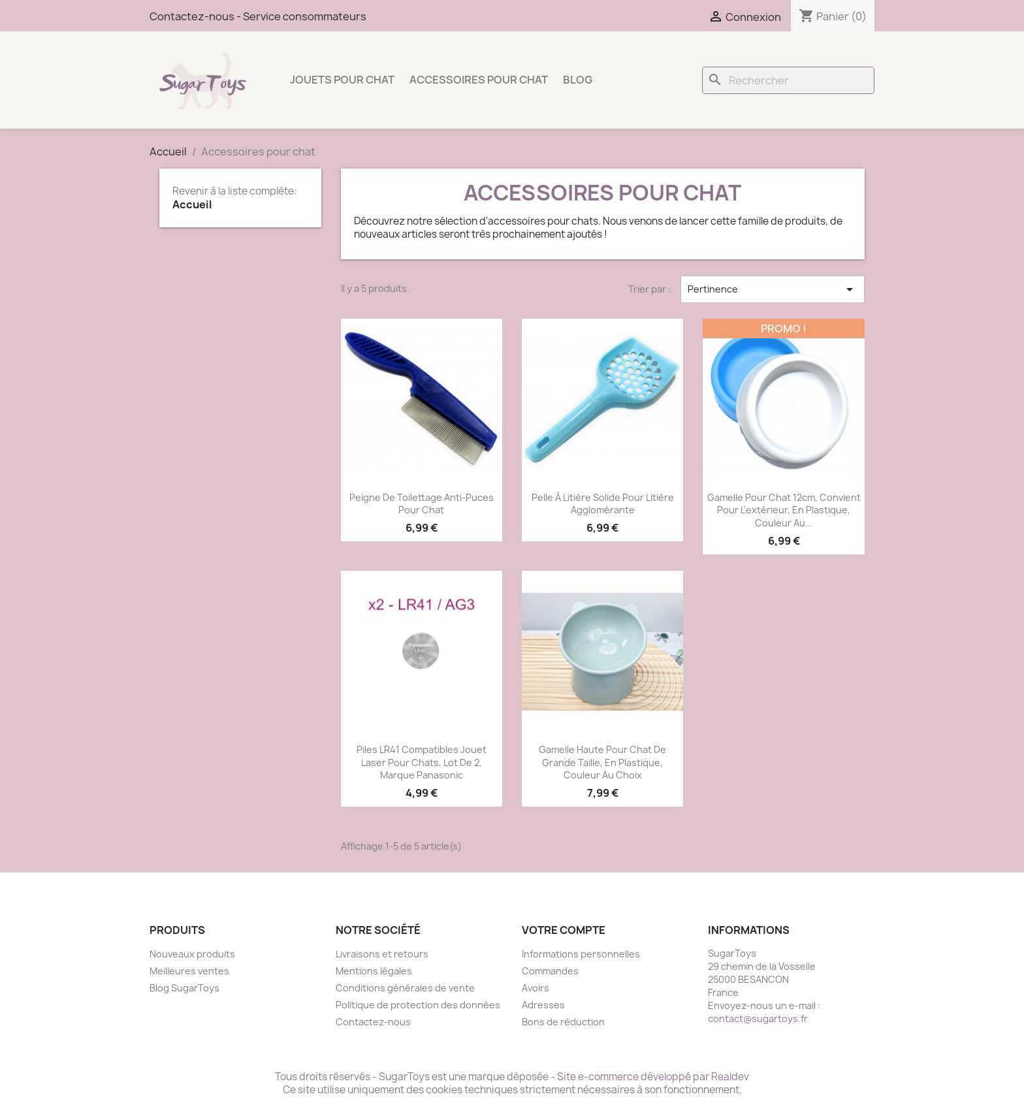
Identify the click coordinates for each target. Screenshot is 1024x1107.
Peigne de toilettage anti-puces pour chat (421, 504)
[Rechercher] (788, 80)
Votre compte (563, 930)
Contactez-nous (373, 1022)
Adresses (543, 1005)
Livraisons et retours (382, 954)
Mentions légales (374, 971)
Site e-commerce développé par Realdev (653, 1076)
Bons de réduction (563, 1022)
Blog (577, 79)
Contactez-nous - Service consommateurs (258, 16)
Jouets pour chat (342, 79)
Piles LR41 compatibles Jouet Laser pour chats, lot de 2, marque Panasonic (422, 762)
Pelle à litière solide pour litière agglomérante (603, 504)
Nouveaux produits (192, 954)
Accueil (192, 204)
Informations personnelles (581, 954)
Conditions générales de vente (405, 988)
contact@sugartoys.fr (758, 1018)
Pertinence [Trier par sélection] (772, 289)
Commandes (550, 971)
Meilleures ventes (189, 971)
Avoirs (535, 988)
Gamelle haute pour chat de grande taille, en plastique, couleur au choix (602, 762)
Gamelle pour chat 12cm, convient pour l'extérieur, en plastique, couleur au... (784, 510)
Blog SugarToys (184, 988)
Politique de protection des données (418, 1005)
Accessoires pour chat (478, 79)
